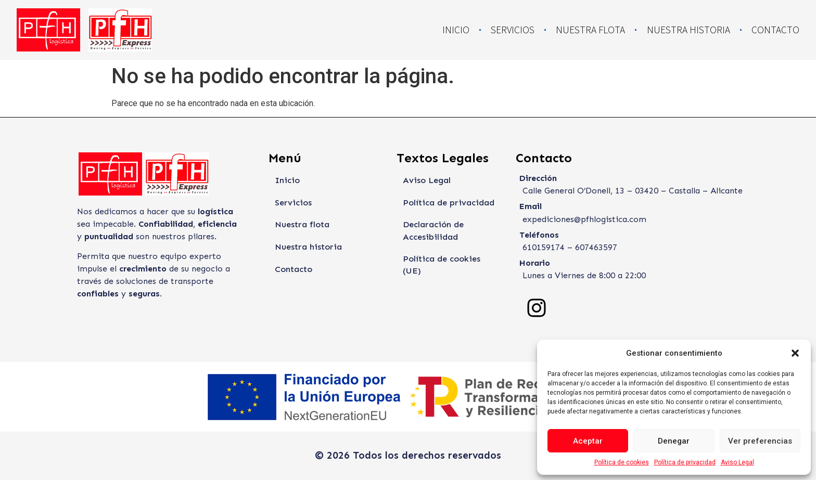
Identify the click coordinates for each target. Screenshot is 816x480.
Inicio (455, 29)
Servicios (512, 29)
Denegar (674, 441)
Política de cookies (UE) (451, 260)
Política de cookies (621, 462)
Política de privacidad (685, 462)
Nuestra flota (590, 29)
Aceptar (588, 441)
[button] (795, 353)
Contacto (775, 29)
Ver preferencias (760, 441)
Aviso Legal (737, 462)
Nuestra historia (688, 29)
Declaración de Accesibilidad (433, 231)
